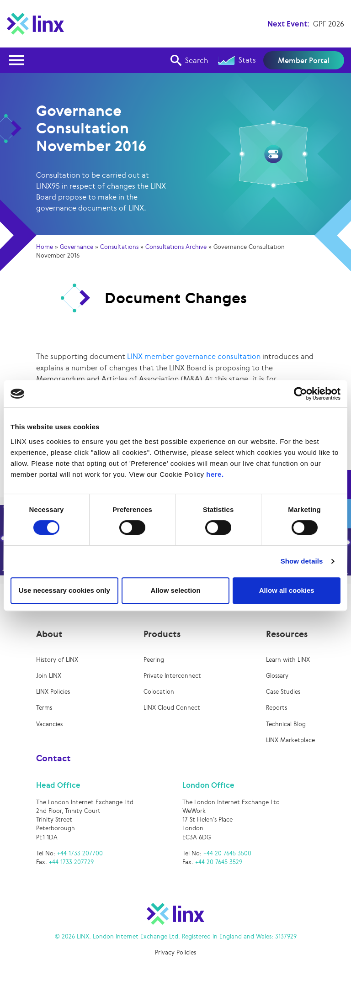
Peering (154, 660)
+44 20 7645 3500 (227, 854)
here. (214, 474)
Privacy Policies (175, 953)
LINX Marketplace (290, 741)
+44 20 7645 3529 (218, 863)
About (49, 635)
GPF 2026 (328, 24)
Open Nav (19, 54)
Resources (287, 635)
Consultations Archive (176, 247)
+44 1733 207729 (71, 863)
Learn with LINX (288, 660)
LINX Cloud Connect (172, 708)
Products (162, 635)
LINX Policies (53, 692)
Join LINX (48, 676)
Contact (53, 759)
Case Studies (283, 692)
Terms (44, 708)
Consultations (119, 247)
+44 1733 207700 (80, 854)
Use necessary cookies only (64, 590)
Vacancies (49, 725)
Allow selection (175, 590)
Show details (302, 561)
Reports (276, 708)
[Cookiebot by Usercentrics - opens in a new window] (300, 394)
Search (189, 60)
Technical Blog (286, 725)
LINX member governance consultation (194, 356)
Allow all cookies (286, 590)
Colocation (159, 692)
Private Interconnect (172, 676)
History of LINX (57, 660)
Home (44, 247)
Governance (76, 247)
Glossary (277, 676)
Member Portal (304, 60)
